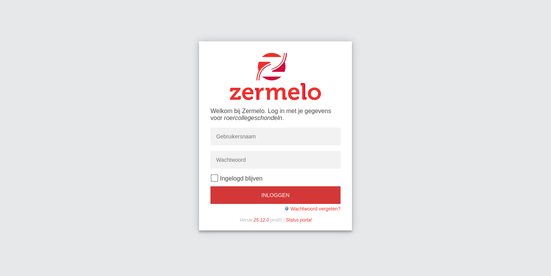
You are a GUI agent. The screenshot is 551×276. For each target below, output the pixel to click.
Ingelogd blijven (236, 178)
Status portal (298, 220)
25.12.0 (262, 220)
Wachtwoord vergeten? (315, 209)
